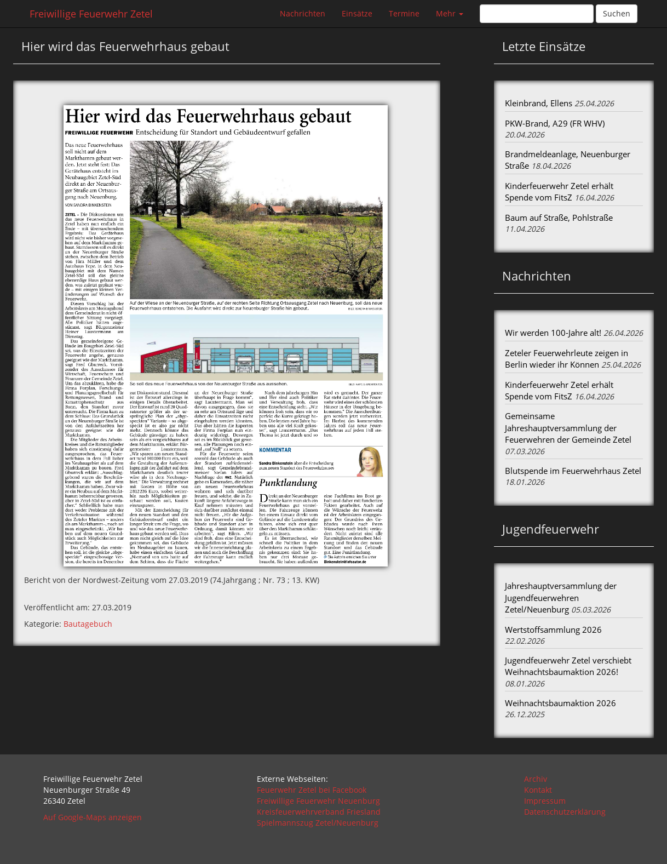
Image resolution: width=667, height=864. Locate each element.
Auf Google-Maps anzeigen (92, 817)
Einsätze (357, 13)
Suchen (616, 13)
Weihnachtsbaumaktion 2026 (560, 702)
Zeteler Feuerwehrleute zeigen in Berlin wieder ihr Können (566, 358)
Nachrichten (302, 13)
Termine (404, 13)
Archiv (535, 779)
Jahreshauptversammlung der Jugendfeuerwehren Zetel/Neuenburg (561, 597)
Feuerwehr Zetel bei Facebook (311, 790)
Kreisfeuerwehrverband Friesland (319, 811)
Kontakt (538, 790)
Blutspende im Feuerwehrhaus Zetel (573, 470)
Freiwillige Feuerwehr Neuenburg (318, 801)
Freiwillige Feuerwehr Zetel (91, 13)
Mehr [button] (449, 13)
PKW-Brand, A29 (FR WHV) (555, 123)
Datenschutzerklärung (565, 811)
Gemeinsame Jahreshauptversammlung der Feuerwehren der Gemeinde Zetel (568, 427)
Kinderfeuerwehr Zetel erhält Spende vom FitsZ (559, 191)
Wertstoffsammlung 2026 (553, 629)
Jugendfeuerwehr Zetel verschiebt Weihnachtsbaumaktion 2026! (568, 666)
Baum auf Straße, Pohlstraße (559, 217)
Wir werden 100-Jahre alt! (553, 332)
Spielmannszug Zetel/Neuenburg (317, 822)
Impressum (545, 801)
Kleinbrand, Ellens (538, 103)
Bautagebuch (88, 624)
